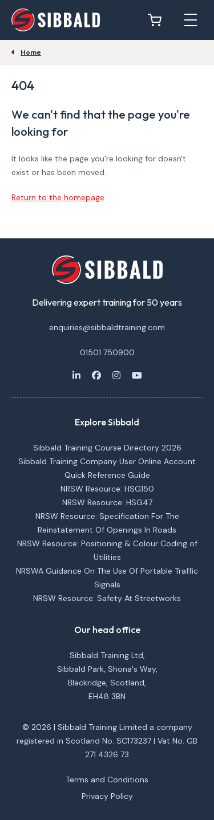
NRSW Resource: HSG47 (107, 502)
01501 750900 (107, 352)
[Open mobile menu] (191, 20)
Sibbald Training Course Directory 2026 (107, 448)
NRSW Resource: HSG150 (107, 489)
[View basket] (157, 20)
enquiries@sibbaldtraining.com (107, 327)
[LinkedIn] (76, 375)
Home (31, 52)
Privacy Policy (107, 796)
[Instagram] (116, 375)
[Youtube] (137, 375)
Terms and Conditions (107, 779)
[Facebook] (96, 375)
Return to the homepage (57, 197)
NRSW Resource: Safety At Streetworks (107, 598)
